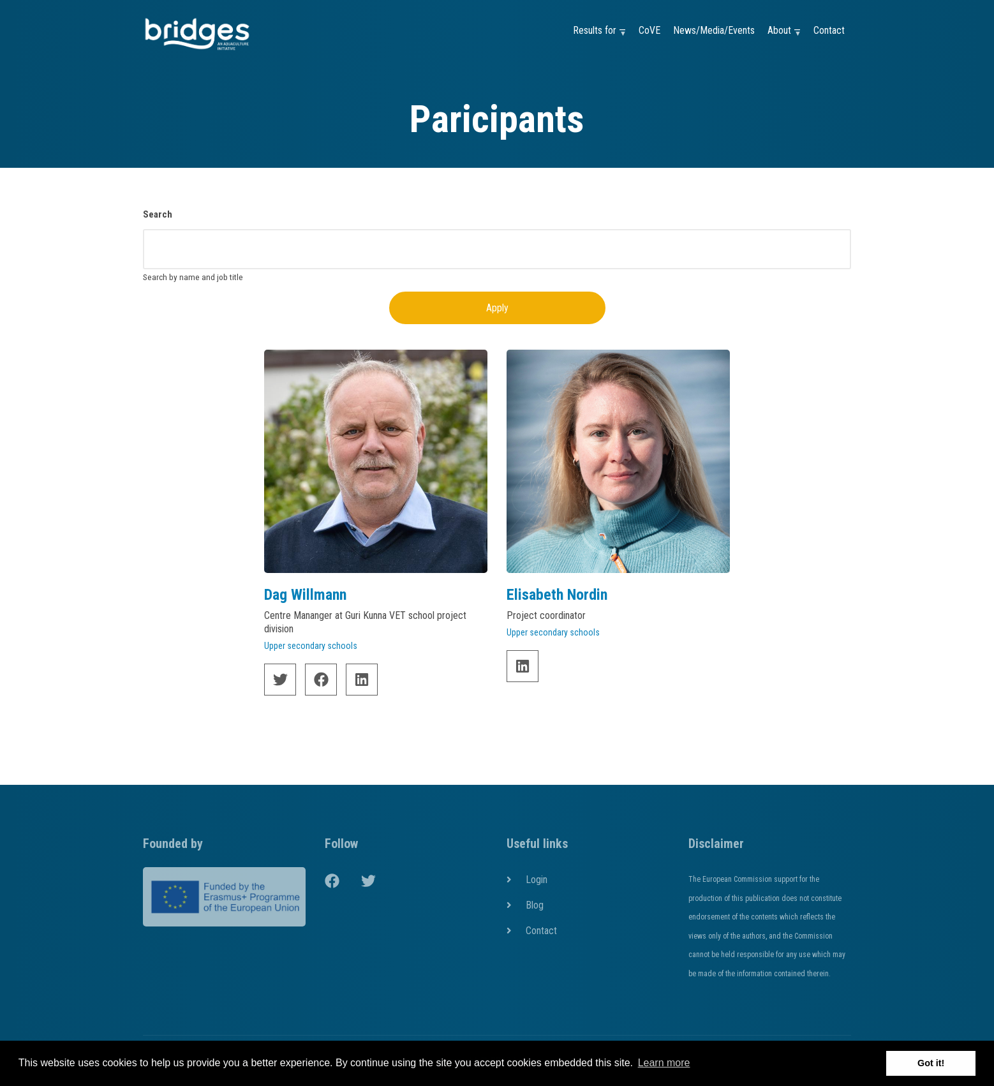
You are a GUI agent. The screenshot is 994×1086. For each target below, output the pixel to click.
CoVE (649, 30)
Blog (535, 905)
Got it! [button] (930, 1063)
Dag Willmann (305, 595)
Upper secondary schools (310, 646)
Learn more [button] (664, 1062)
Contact (829, 30)
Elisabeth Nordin (557, 595)
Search (157, 214)
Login (536, 880)
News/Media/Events (714, 30)
